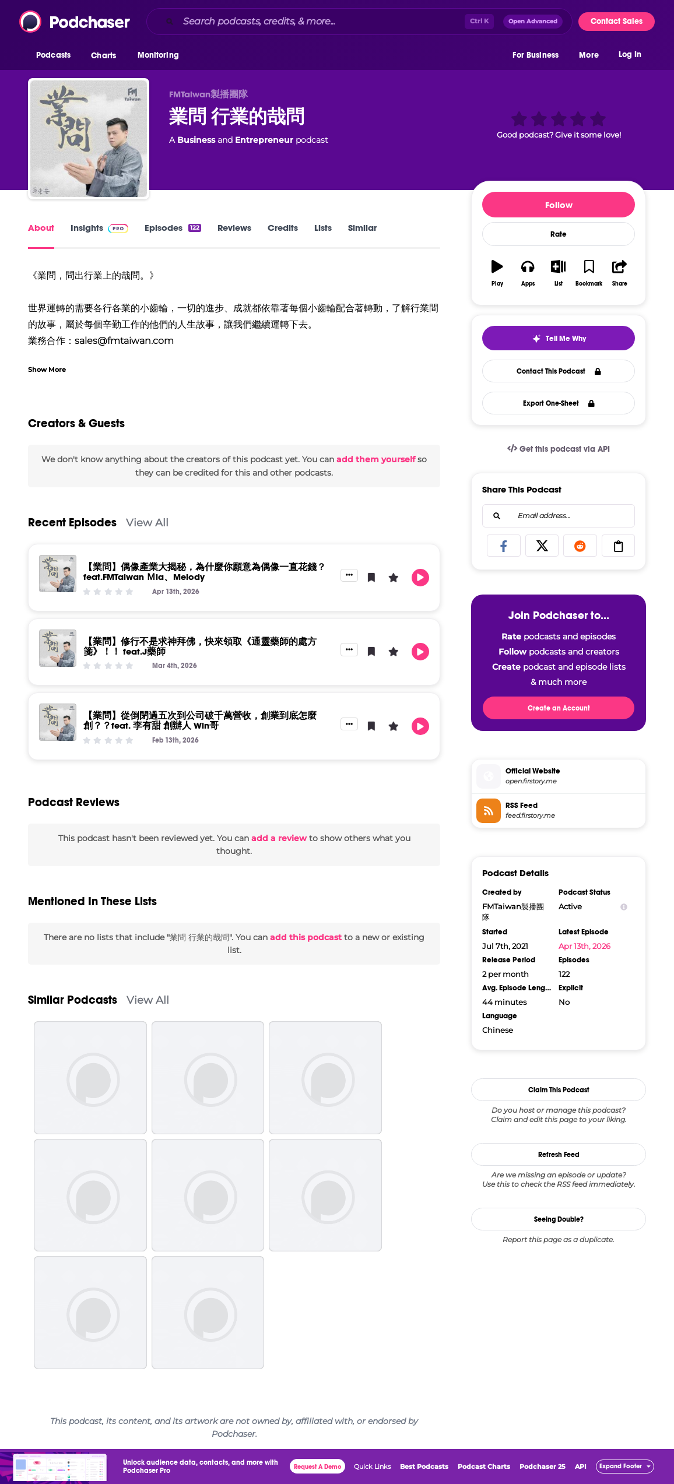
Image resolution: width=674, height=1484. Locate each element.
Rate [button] (558, 234)
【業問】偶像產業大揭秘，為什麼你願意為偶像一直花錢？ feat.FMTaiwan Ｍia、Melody (204, 571)
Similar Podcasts (72, 1000)
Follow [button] (559, 204)
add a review (279, 838)
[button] (56, 58)
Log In (630, 57)
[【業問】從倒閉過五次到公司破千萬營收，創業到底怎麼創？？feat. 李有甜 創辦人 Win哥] (57, 722)
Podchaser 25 (542, 1466)
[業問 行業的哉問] (88, 138)
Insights (99, 227)
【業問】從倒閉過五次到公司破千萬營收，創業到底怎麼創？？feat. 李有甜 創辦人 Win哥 (200, 720)
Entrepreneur (264, 140)
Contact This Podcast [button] (559, 371)
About (41, 227)
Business (196, 140)
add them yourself (375, 459)
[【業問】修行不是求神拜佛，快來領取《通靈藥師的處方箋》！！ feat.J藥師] (57, 648)
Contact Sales (617, 21)
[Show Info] (623, 906)
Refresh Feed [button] (559, 1155)
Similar (362, 227)
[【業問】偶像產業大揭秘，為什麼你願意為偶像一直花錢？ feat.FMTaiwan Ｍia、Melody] (57, 573)
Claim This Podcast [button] (558, 1090)
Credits (283, 227)
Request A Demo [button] (318, 1467)
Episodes (173, 227)
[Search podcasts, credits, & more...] (321, 21)
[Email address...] (558, 516)
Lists (323, 227)
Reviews (234, 227)
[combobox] (359, 21)
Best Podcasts (424, 1466)
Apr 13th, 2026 (584, 946)
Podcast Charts (484, 1466)
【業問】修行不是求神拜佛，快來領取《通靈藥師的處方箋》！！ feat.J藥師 (200, 646)
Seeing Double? (559, 1219)
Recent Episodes (72, 522)
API (581, 1466)
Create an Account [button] (559, 708)
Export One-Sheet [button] (559, 403)
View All (147, 522)
